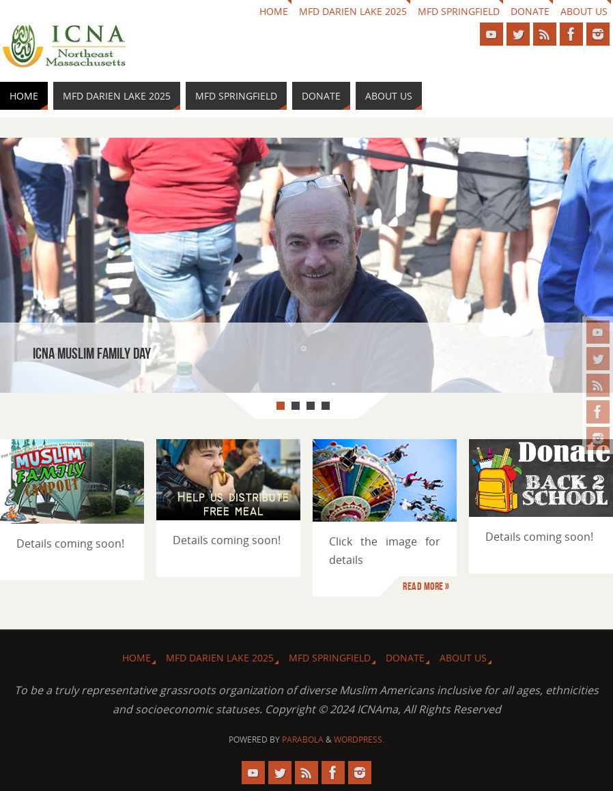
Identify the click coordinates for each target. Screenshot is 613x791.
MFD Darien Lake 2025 (353, 11)
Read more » (426, 586)
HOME (273, 11)
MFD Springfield (459, 11)
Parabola (303, 739)
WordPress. (359, 739)
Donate (530, 11)
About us (584, 11)
